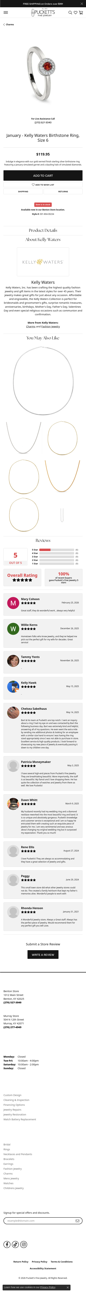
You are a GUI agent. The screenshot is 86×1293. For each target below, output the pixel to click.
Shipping (23, 191)
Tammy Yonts (30, 657)
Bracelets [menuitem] (8, 1159)
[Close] (82, 4)
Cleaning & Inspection (16, 1100)
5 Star (35, 549)
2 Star (35, 560)
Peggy (25, 876)
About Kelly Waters (43, 240)
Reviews (43, 541)
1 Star (35, 563)
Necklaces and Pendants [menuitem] (17, 1154)
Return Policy (20, 1261)
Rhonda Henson (32, 908)
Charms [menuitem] (8, 1173)
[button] (70, 12)
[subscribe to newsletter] (77, 1221)
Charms (10, 24)
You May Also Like (43, 338)
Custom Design (12, 1095)
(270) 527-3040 (43, 122)
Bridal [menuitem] (6, 1144)
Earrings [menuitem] (8, 1164)
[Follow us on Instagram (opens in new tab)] (23, 1244)
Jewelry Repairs (12, 1109)
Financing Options (14, 1104)
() (77, 549)
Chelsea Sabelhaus (34, 709)
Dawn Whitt (29, 800)
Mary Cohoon (30, 599)
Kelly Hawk (28, 683)
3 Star (35, 556)
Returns (63, 191)
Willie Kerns (29, 625)
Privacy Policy (39, 1261)
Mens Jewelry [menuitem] (11, 1178)
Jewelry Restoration (14, 1114)
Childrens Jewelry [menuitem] (13, 1188)
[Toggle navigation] (6, 12)
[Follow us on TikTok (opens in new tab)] (15, 1244)
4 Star (35, 553)
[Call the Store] (12, 1002)
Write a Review (43, 954)
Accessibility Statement (43, 1268)
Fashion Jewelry (50, 326)
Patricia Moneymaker (36, 762)
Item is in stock (43, 204)
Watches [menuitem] (8, 1183)
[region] (43, 75)
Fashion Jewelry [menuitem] (12, 1168)
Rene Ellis (27, 847)
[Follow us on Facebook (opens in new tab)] (6, 1244)
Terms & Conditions (62, 1261)
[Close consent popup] (68, 1287)
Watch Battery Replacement (19, 1119)
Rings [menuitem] (6, 1149)
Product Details (43, 231)
